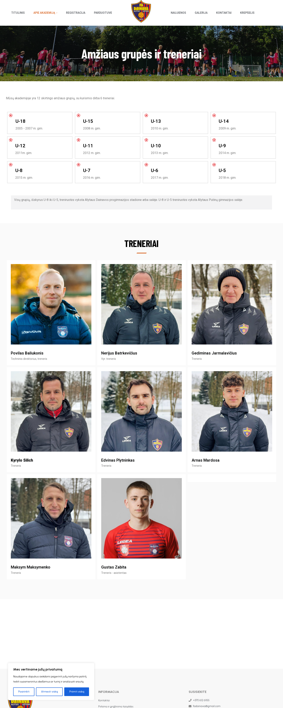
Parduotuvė (103, 12)
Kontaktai (224, 12)
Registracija (75, 12)
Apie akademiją (44, 12)
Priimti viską (76, 691)
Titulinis (18, 12)
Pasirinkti (23, 691)
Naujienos (178, 12)
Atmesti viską (49, 691)
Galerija (201, 12)
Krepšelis (247, 12)
